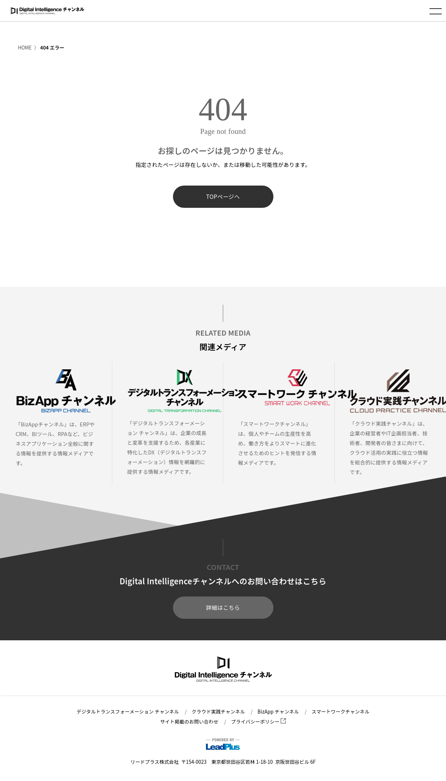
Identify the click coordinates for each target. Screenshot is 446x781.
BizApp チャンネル (279, 711)
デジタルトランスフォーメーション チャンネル (126, 711)
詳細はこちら (223, 608)
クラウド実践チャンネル (218, 711)
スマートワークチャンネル (342, 711)
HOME (25, 47)
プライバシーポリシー (259, 721)
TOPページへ (223, 196)
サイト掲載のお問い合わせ (189, 721)
